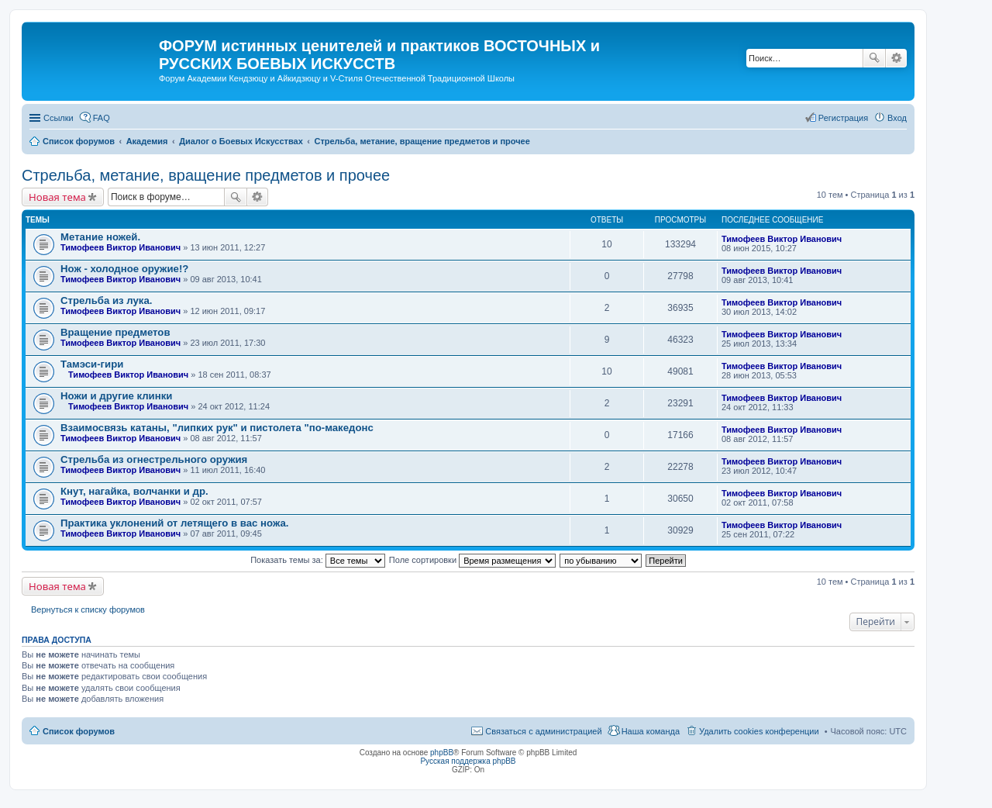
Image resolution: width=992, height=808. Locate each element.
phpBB (441, 752)
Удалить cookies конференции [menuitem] (759, 731)
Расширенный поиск (896, 58)
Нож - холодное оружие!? (124, 269)
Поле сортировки (472, 560)
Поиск (874, 58)
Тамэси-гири (91, 364)
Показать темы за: (317, 560)
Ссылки (58, 118)
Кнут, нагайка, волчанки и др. (134, 491)
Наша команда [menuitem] (651, 731)
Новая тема (57, 197)
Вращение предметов (115, 332)
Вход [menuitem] (897, 118)
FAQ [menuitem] (101, 118)
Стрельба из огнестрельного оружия (153, 459)
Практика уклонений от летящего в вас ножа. (174, 523)
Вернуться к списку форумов (88, 609)
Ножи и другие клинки (116, 396)
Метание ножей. (100, 237)
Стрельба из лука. (106, 300)
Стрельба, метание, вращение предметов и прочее (206, 175)
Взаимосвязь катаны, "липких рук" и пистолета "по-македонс (217, 427)
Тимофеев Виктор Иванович (120, 247)
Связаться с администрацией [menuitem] (543, 731)
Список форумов (79, 731)
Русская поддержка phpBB (467, 761)
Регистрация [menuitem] (843, 118)
